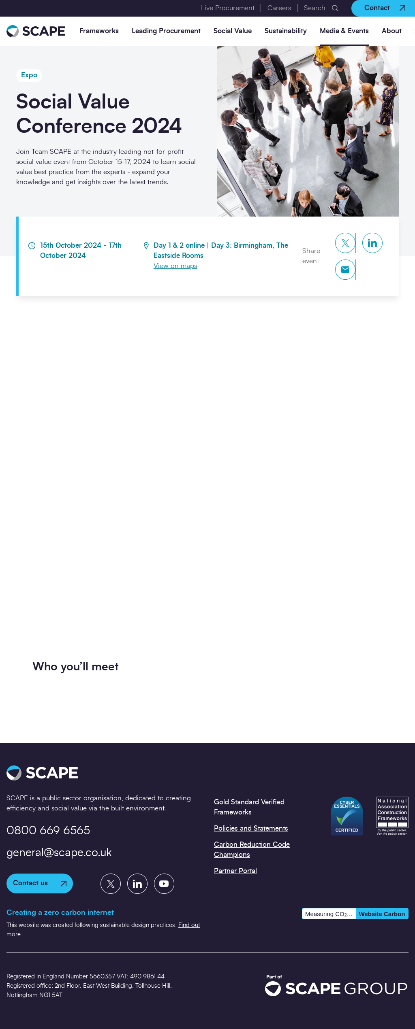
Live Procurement (228, 7)
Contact (384, 7)
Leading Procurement (166, 31)
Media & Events (344, 31)
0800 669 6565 (48, 831)
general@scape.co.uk (59, 853)
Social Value (233, 31)
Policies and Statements (251, 828)
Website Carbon (382, 913)
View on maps (175, 265)
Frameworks (99, 31)
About (392, 31)
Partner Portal (235, 870)
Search (314, 7)
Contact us (39, 883)
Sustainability (286, 31)
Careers (279, 7)
